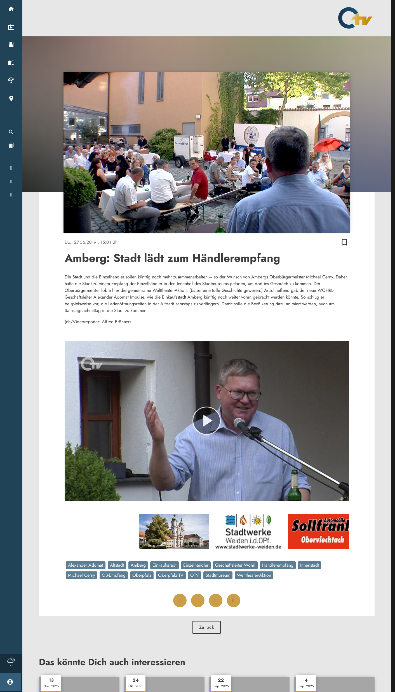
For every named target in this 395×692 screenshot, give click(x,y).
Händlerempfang (277, 565)
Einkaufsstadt (164, 565)
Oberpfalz (141, 575)
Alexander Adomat (85, 565)
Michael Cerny (81, 575)
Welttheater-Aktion (254, 575)
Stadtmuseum (218, 575)
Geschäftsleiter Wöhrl (235, 565)
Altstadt (117, 565)
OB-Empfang (114, 575)
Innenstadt (309, 565)
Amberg (138, 565)
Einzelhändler (195, 565)
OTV (194, 575)
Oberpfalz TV (171, 575)
